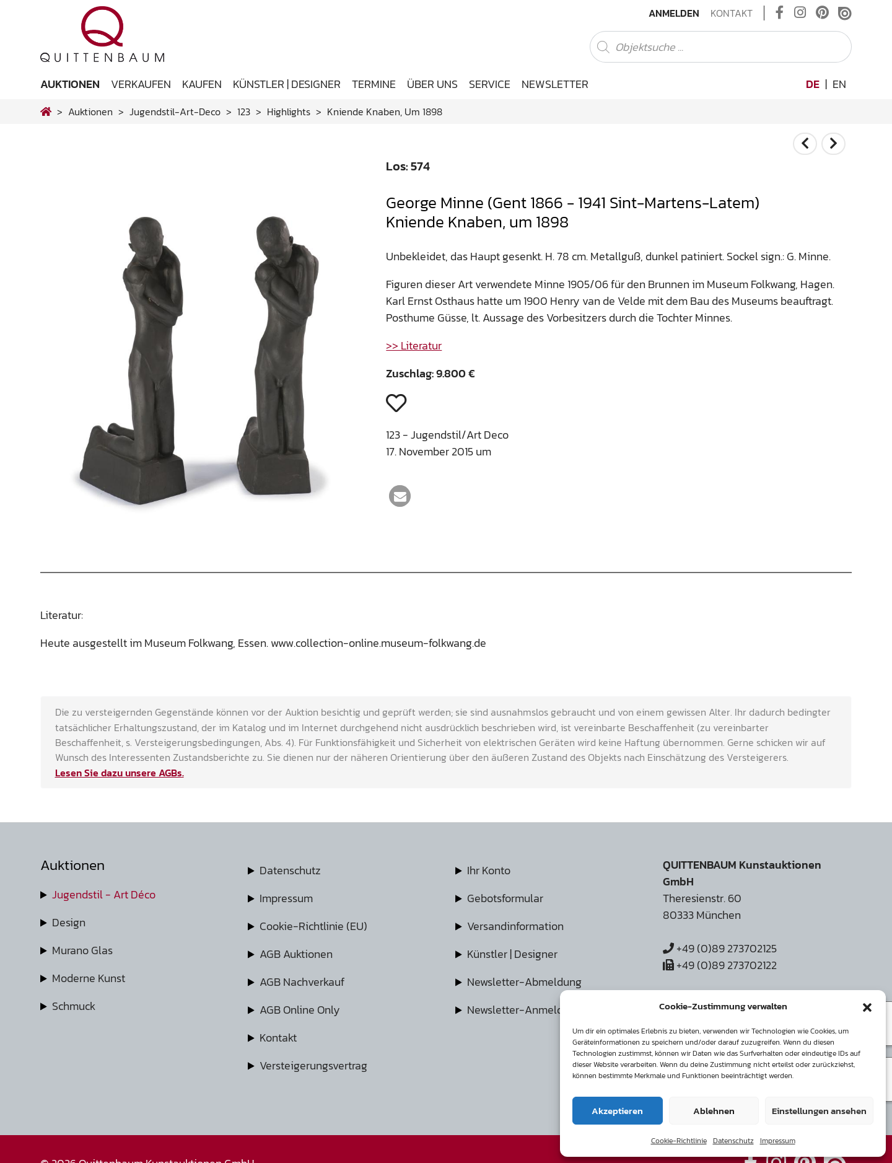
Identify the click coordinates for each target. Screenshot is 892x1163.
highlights (288, 111)
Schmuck (73, 1006)
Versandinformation (515, 926)
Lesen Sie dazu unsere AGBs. (119, 772)
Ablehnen (714, 1111)
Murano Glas (82, 950)
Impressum (777, 1140)
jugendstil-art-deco (175, 111)
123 (243, 111)
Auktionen (70, 84)
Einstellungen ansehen (819, 1111)
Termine (374, 84)
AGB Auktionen (296, 954)
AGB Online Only (300, 1009)
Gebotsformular (505, 898)
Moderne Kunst (88, 978)
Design (68, 922)
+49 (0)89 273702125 (720, 948)
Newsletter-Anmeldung (524, 1009)
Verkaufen (141, 84)
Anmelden (674, 13)
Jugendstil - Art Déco (103, 894)
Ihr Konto (488, 870)
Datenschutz (733, 1140)
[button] (867, 1006)
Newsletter (555, 84)
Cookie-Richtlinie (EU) (313, 926)
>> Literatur (414, 345)
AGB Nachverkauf (302, 981)
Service (489, 84)
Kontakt (732, 13)
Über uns (432, 84)
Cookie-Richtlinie (679, 1140)
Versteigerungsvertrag (313, 1065)
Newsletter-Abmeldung (524, 981)
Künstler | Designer (287, 84)
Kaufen (202, 84)
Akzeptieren (617, 1111)
